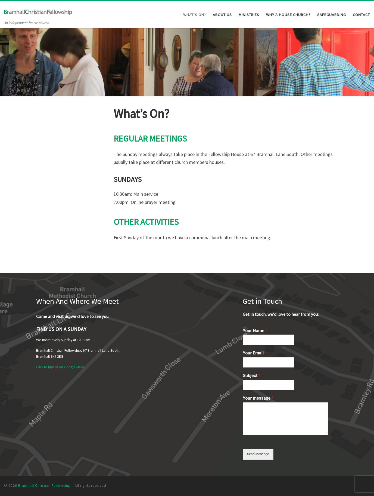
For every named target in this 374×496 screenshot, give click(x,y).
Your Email (255, 352)
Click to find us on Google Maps (60, 366)
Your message (258, 397)
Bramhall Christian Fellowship (44, 485)
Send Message (259, 453)
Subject (251, 374)
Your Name (255, 329)
